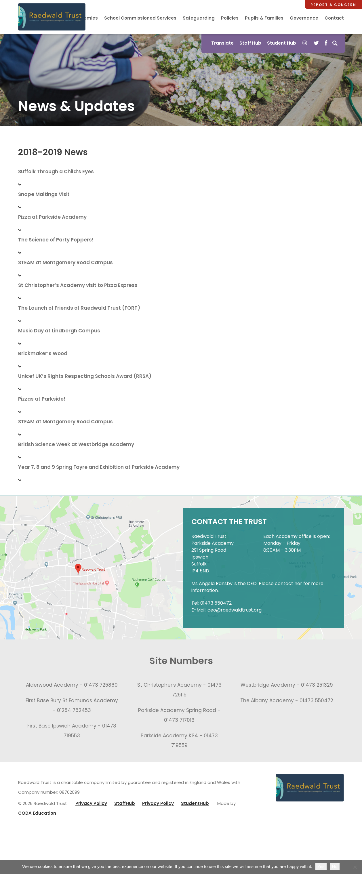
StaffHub (124, 805)
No (335, 866)
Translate (221, 43)
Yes (320, 866)
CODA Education (37, 815)
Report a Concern (333, 4)
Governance (304, 18)
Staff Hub (249, 43)
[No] (355, 867)
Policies (230, 18)
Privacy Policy (91, 805)
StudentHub (195, 805)
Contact (334, 18)
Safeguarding (199, 18)
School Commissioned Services (140, 18)
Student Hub (280, 43)
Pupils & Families (264, 18)
